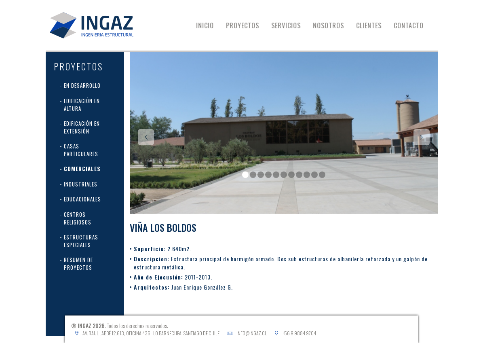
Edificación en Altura (82, 104)
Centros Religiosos (77, 218)
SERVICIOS (291, 25)
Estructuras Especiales (81, 241)
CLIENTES (374, 25)
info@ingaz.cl (251, 333)
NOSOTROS (333, 25)
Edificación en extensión (82, 127)
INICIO (210, 25)
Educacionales (82, 199)
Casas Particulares (81, 150)
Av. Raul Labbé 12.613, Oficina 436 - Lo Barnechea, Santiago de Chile (150, 333)
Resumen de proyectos (78, 263)
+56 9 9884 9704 (299, 333)
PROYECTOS (247, 25)
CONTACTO (414, 25)
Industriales (80, 184)
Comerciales (82, 169)
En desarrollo (82, 85)
